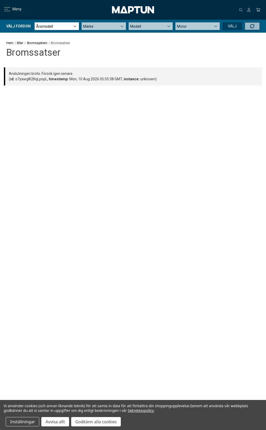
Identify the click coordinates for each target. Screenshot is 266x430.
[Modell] (151, 26)
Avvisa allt (55, 422)
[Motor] (197, 26)
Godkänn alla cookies (96, 422)
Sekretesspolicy (141, 410)
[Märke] (104, 26)
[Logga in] (249, 10)
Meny (9, 9)
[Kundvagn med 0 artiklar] (258, 9)
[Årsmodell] (57, 26)
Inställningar (22, 422)
